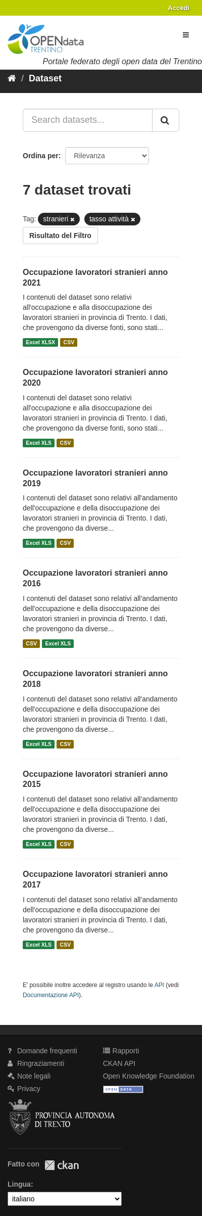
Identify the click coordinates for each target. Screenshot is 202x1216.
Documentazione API (51, 995)
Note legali (29, 1076)
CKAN (61, 1165)
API (159, 985)
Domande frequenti (42, 1051)
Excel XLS (39, 443)
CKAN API (119, 1063)
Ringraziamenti (36, 1063)
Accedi (178, 8)
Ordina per (41, 156)
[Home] (12, 78)
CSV (69, 342)
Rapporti (121, 1051)
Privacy (24, 1089)
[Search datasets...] (88, 120)
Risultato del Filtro (60, 235)
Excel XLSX (40, 342)
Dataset (45, 78)
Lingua (19, 1184)
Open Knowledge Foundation (148, 1076)
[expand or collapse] (185, 35)
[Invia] (165, 120)
